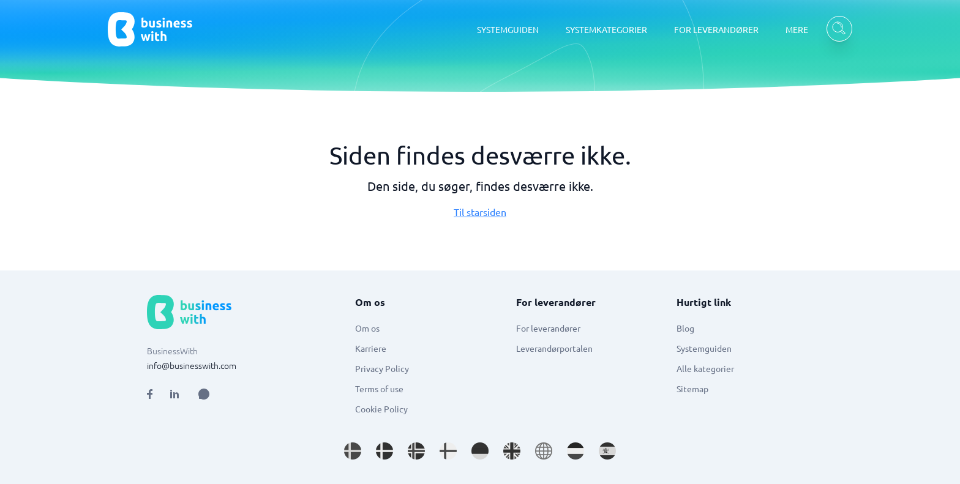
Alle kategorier (705, 368)
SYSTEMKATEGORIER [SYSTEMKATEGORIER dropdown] (606, 29)
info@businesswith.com (191, 365)
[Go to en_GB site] (511, 451)
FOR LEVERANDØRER (716, 29)
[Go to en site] (543, 451)
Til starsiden (480, 212)
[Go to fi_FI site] (448, 451)
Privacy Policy (382, 368)
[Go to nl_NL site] (575, 451)
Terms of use (379, 388)
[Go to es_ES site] (607, 451)
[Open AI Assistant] (204, 394)
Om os (367, 327)
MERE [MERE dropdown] (797, 29)
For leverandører (548, 327)
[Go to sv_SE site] (352, 451)
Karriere (370, 348)
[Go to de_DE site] (480, 451)
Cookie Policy (381, 408)
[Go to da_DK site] (384, 451)
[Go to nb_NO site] (416, 451)
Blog (685, 327)
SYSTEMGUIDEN (508, 29)
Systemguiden (704, 348)
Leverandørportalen (554, 348)
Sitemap (692, 388)
